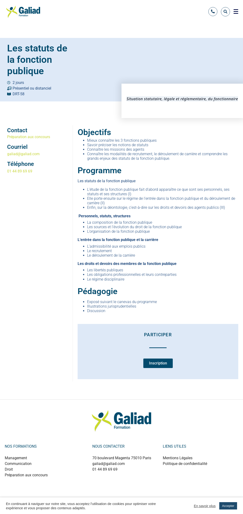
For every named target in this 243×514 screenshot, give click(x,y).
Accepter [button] (228, 506)
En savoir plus (205, 506)
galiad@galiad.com (23, 154)
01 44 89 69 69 (19, 171)
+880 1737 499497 (119, 484)
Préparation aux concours (28, 137)
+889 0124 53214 (118, 479)
